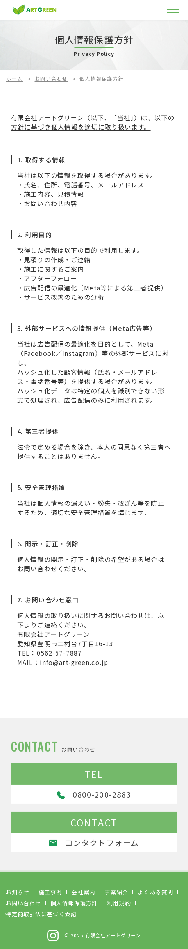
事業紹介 (116, 892)
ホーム (14, 78)
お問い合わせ (51, 78)
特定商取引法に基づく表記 (40, 914)
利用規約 (119, 903)
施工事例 (50, 892)
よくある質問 (155, 892)
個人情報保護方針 (74, 903)
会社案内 (83, 892)
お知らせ (17, 892)
